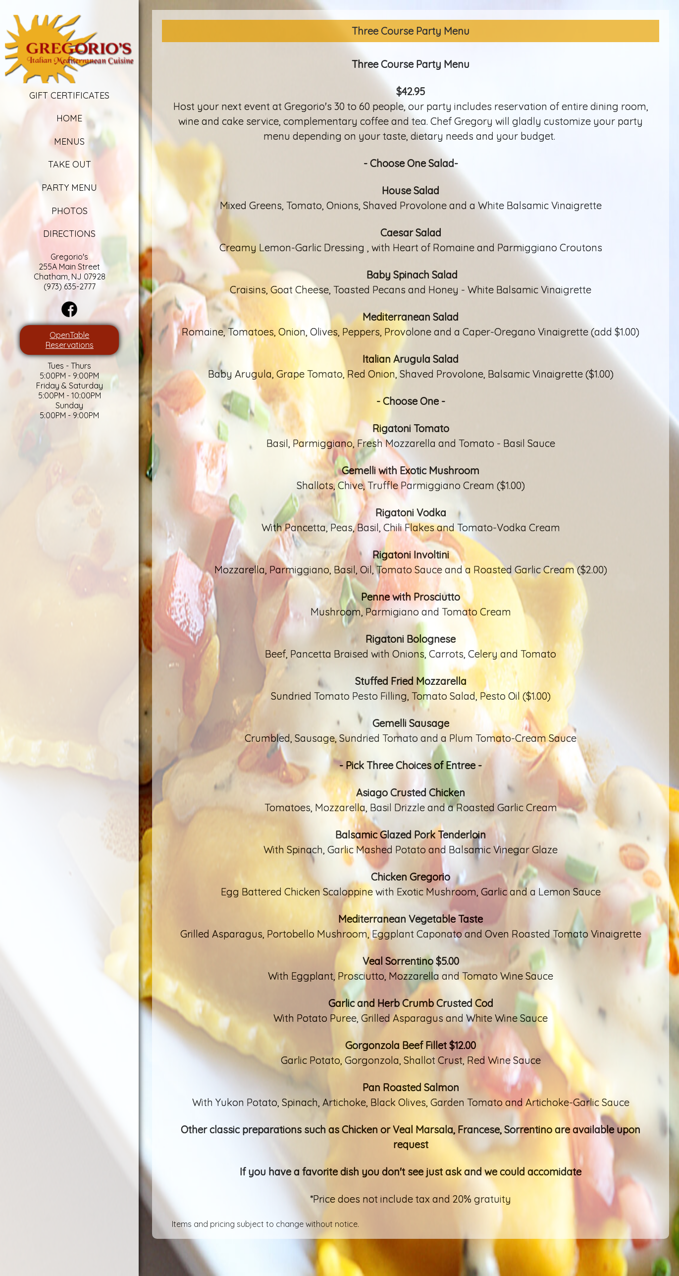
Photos (61, 211)
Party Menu (60, 187)
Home (60, 118)
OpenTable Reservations (61, 340)
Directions (60, 233)
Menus (60, 141)
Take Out (60, 164)
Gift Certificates (60, 95)
